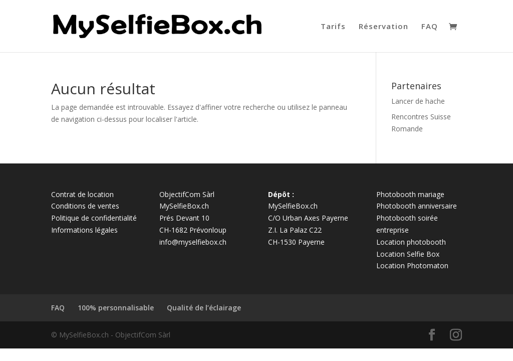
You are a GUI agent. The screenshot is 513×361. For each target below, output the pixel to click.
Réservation (383, 27)
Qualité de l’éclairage (204, 307)
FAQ (429, 27)
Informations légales (84, 230)
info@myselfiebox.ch (192, 242)
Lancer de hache (418, 101)
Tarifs (333, 27)
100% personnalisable (116, 307)
